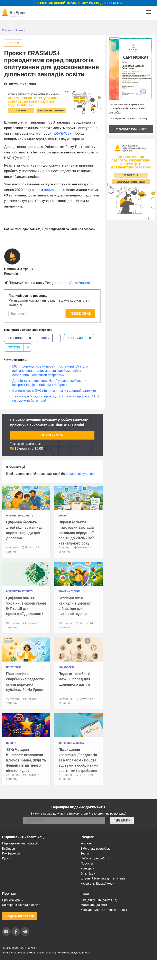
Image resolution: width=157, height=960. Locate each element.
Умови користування (41, 952)
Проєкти (87, 863)
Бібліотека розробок (95, 848)
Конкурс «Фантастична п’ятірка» (104, 910)
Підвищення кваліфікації (20, 843)
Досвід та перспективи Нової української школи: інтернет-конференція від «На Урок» (49, 383)
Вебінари (8, 848)
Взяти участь (52, 435)
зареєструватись (82, 474)
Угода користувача (14, 952)
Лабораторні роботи (95, 858)
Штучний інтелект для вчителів (103, 878)
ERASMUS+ (63, 133)
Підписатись (81, 313)
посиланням (54, 190)
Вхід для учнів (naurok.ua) (99, 900)
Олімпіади (88, 873)
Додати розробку (131, 128)
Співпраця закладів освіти (21, 905)
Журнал (86, 843)
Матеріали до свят (94, 905)
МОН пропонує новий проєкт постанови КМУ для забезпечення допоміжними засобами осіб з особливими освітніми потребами (50, 370)
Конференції (11, 853)
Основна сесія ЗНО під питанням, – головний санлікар (54, 391)
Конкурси (87, 868)
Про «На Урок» (12, 900)
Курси (6, 858)
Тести (85, 853)
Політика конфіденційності (73, 952)
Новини (13, 43)
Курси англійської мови (97, 883)
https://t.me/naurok (76, 283)
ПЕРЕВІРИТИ (122, 820)
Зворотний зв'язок (19, 916)
